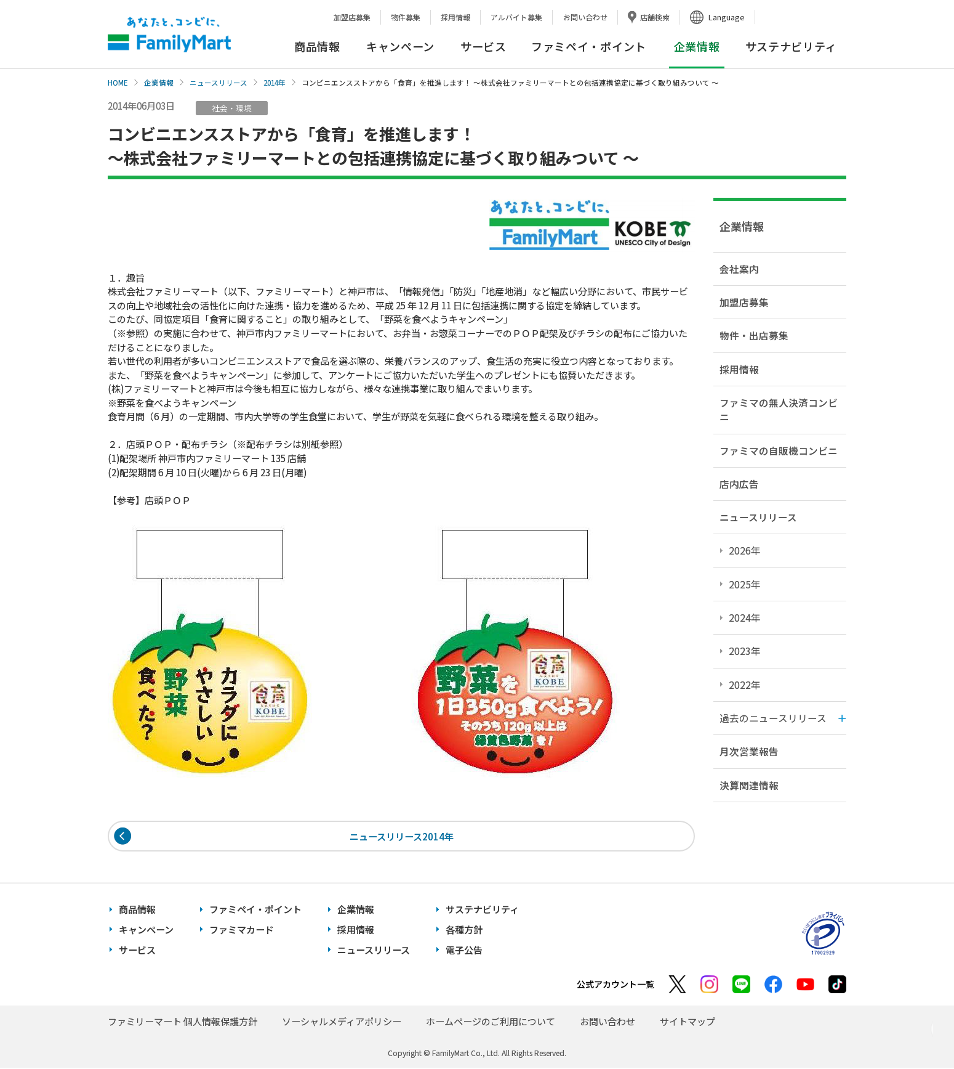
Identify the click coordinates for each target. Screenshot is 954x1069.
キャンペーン (400, 46)
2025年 (745, 584)
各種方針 (464, 930)
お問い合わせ (585, 17)
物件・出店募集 (754, 335)
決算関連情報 (749, 785)
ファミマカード (241, 930)
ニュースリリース (218, 82)
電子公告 (464, 951)
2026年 (745, 550)
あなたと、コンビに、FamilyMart (169, 34)
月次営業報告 (749, 751)
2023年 (745, 650)
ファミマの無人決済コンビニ (779, 409)
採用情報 (455, 17)
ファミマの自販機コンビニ (779, 450)
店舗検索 (655, 17)
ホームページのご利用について (490, 1022)
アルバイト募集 (516, 17)
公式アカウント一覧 (615, 985)
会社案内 (739, 268)
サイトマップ (687, 1022)
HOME (118, 82)
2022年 (745, 684)
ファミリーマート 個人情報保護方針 (182, 1022)
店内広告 (739, 483)
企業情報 (159, 82)
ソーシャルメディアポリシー (341, 1022)
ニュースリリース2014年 (401, 836)
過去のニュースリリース (773, 718)
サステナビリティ (791, 46)
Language (726, 17)
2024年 (745, 617)
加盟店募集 (352, 17)
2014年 (274, 82)
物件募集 (405, 17)
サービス (483, 46)
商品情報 (317, 46)
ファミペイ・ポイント (588, 46)
